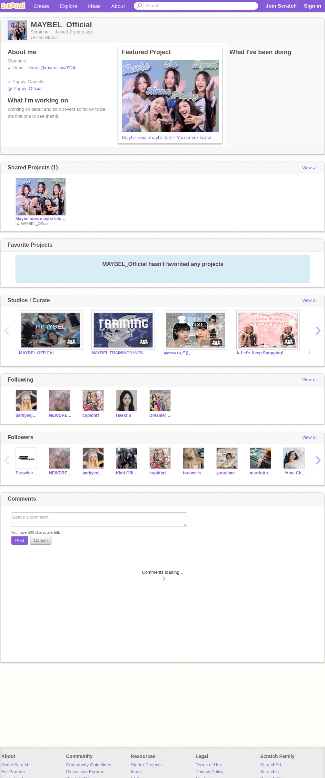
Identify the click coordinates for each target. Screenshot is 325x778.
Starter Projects (146, 764)
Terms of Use (209, 764)
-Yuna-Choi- (294, 473)
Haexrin (123, 415)
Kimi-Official (127, 473)
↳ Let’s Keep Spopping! (259, 353)
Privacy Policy (210, 771)
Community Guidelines (88, 764)
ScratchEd (270, 764)
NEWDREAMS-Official (60, 415)
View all (309, 167)
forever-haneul (194, 473)
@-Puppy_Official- (26, 88)
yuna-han (225, 473)
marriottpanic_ (261, 473)
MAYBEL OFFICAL (37, 353)
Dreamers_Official (161, 415)
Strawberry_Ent (27, 473)
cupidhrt (90, 415)
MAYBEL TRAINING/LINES (117, 353)
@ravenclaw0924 (58, 67)
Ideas (94, 6)
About (118, 6)
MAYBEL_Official (35, 223)
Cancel (41, 540)
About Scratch (15, 764)
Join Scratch (281, 6)
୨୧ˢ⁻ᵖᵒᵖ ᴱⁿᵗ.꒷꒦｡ (177, 353)
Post (19, 540)
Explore (68, 6)
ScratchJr (269, 771)
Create (41, 6)
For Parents (13, 771)
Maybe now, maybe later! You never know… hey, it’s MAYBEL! (188, 137)
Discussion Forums (85, 771)
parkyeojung (27, 415)
